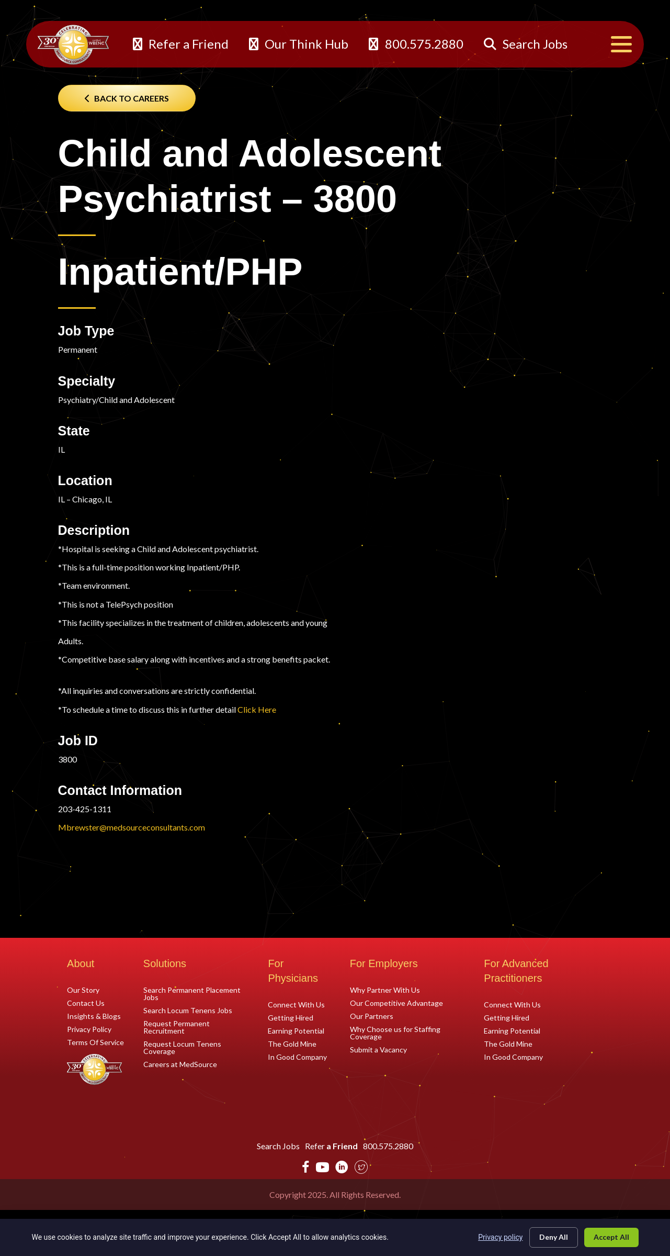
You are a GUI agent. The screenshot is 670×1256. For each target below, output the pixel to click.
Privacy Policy (89, 1029)
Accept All (611, 1236)
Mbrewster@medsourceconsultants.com (131, 827)
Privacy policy (500, 1237)
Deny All (553, 1236)
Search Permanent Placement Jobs (192, 993)
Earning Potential (296, 1030)
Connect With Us (296, 1004)
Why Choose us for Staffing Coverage (395, 1032)
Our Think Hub (298, 43)
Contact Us (86, 1003)
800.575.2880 (416, 43)
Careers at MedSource (180, 1064)
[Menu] (621, 44)
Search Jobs (525, 43)
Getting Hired (290, 1017)
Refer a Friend (181, 43)
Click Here (256, 709)
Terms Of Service (95, 1042)
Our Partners (371, 1016)
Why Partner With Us (385, 989)
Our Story (83, 989)
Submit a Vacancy (378, 1049)
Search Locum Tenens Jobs (187, 1010)
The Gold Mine (292, 1043)
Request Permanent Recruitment (176, 1027)
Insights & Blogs (94, 1016)
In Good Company (297, 1056)
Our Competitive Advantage (396, 1003)
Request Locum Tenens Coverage (182, 1047)
